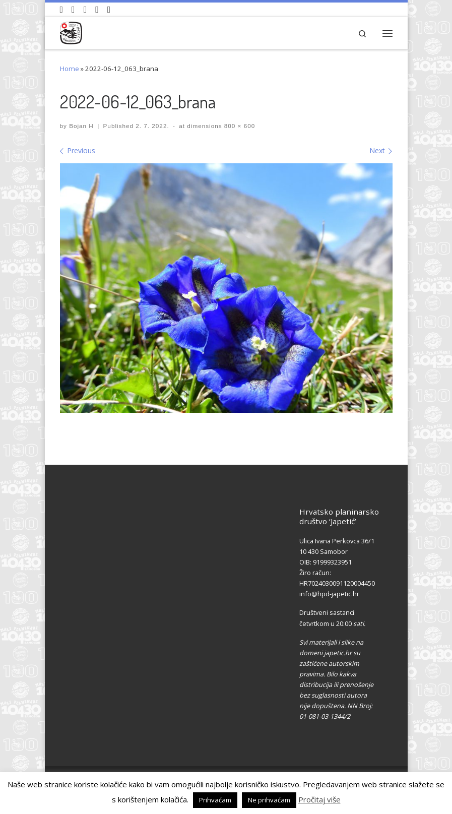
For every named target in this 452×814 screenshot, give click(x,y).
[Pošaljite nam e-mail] (109, 9)
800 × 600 (238, 125)
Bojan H (81, 125)
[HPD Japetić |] (71, 31)
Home (69, 68)
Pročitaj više (319, 799)
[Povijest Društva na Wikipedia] (97, 9)
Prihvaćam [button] (215, 799)
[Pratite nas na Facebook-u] (73, 9)
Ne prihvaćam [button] (269, 799)
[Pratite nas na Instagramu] (85, 9)
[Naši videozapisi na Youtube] (61, 9)
